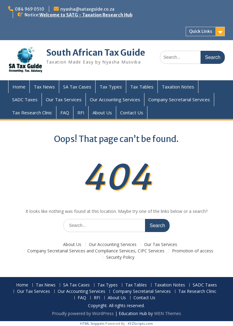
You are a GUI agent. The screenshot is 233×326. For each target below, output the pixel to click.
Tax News (44, 87)
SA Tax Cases (77, 87)
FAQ (64, 112)
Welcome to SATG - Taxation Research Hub (86, 15)
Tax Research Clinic (32, 112)
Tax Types (111, 87)
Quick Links (200, 31)
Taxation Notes (178, 87)
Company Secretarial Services (179, 99)
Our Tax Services (64, 99)
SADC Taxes (25, 99)
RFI (80, 112)
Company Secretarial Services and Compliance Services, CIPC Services (95, 251)
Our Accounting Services (115, 99)
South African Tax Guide (95, 52)
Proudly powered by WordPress (83, 313)
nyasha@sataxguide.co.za (87, 9)
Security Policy (120, 257)
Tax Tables (142, 87)
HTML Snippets (92, 323)
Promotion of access (192, 251)
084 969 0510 (29, 9)
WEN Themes (167, 313)
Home (18, 87)
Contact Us (131, 112)
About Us (102, 112)
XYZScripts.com (140, 323)
